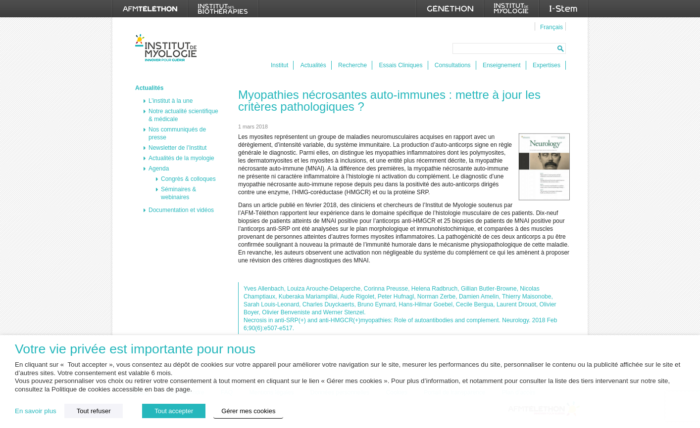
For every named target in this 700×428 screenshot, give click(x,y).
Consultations (453, 65)
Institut (279, 65)
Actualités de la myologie (181, 158)
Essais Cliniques (400, 65)
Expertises (546, 65)
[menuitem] (550, 27)
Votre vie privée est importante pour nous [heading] (135, 349)
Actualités (313, 65)
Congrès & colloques (188, 178)
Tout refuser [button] (94, 411)
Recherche (352, 65)
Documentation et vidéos (181, 210)
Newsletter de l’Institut (177, 147)
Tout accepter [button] (173, 411)
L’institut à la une (171, 100)
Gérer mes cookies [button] (248, 411)
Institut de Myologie (168, 47)
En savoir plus (35, 411)
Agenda (159, 168)
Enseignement (502, 65)
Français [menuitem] (551, 27)
